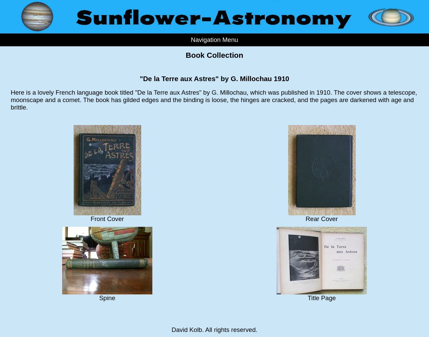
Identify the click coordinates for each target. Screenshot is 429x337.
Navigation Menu (214, 39)
